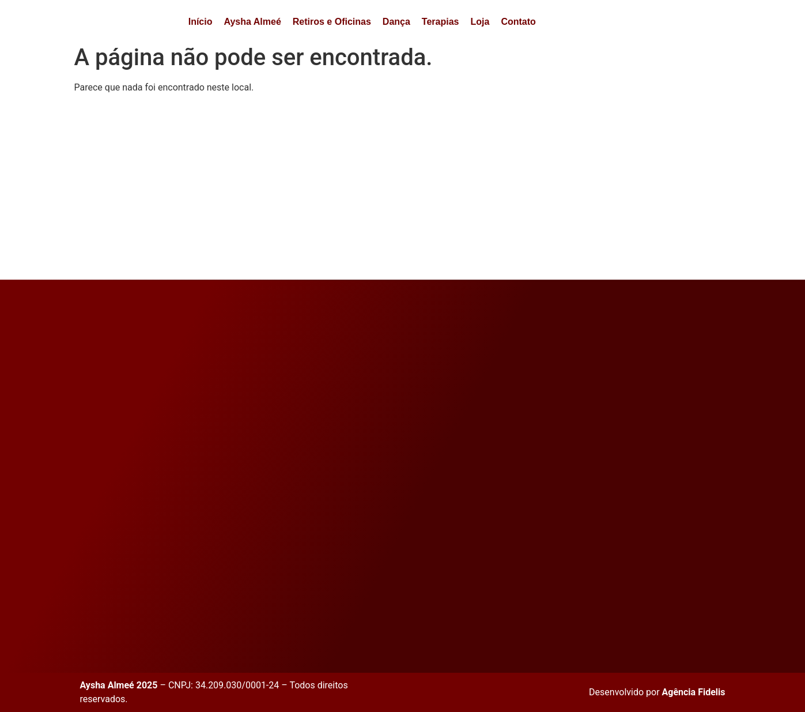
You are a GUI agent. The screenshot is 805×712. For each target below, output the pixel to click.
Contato (518, 22)
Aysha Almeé (252, 22)
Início (200, 22)
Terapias (440, 22)
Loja (479, 22)
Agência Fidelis (693, 692)
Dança (396, 22)
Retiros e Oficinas (332, 22)
